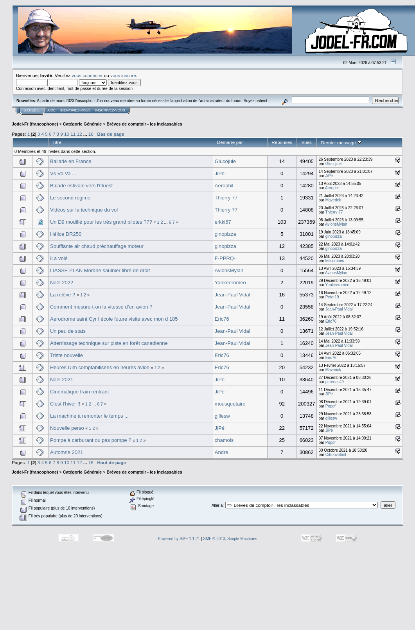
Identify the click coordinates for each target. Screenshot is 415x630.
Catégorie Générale (82, 124)
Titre (56, 142)
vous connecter (87, 75)
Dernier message (341, 142)
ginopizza (225, 234)
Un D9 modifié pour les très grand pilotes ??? (101, 222)
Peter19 (332, 297)
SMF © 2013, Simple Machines (230, 539)
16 (90, 133)
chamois (224, 440)
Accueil (32, 110)
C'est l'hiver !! (65, 404)
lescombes (334, 260)
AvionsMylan (336, 224)
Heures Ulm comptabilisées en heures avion (99, 367)
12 (79, 133)
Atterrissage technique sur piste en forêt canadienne (109, 343)
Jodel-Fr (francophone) (35, 124)
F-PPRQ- (225, 258)
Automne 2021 (66, 452)
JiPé (220, 173)
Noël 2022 (61, 282)
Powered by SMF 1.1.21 (179, 539)
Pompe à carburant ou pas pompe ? (90, 440)
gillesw (222, 416)
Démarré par (230, 142)
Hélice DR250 (65, 234)
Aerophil (224, 185)
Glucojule (225, 161)
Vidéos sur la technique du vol (84, 210)
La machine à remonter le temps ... (89, 416)
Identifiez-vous (75, 110)
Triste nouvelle (66, 355)
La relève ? (62, 295)
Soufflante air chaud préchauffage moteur (97, 246)
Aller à (217, 505)
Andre (221, 452)
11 (72, 133)
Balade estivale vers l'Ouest (81, 185)
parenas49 (334, 382)
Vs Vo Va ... (63, 173)
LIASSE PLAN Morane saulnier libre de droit (100, 270)
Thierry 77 (226, 198)
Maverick (333, 200)
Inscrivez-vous (110, 110)
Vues (307, 142)
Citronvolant (335, 454)
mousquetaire (230, 404)
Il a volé (59, 258)
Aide (51, 110)
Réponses (281, 142)
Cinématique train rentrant (79, 392)
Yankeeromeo (230, 282)
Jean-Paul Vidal (232, 295)
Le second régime (70, 198)
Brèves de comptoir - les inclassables (144, 124)
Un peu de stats (68, 331)
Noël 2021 (61, 379)
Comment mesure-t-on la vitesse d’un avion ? (101, 307)
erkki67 (223, 222)
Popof (330, 406)
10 (66, 133)
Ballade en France (71, 161)
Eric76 (222, 319)
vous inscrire (123, 75)
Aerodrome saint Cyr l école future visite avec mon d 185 (114, 319)
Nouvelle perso (67, 428)
